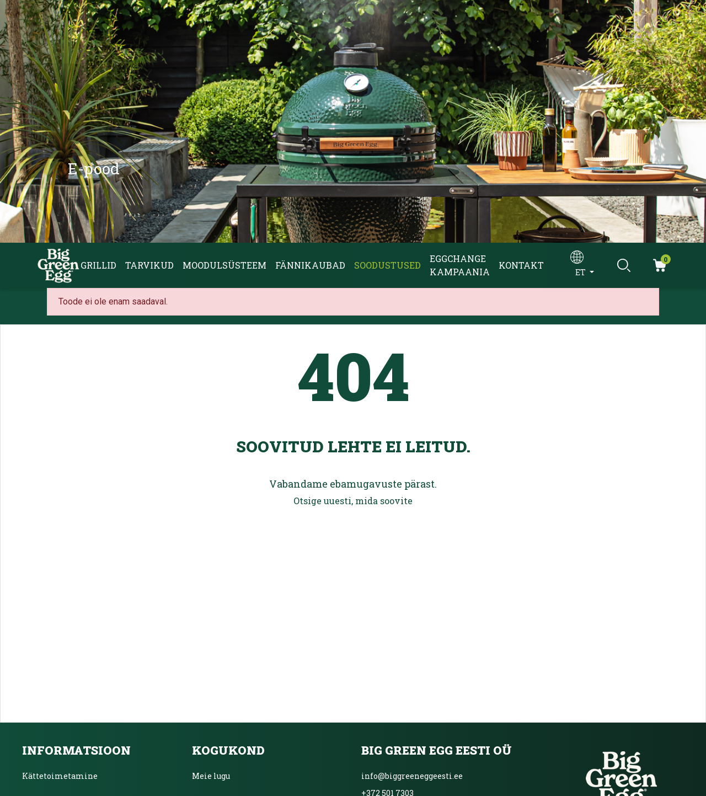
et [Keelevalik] (581, 272)
